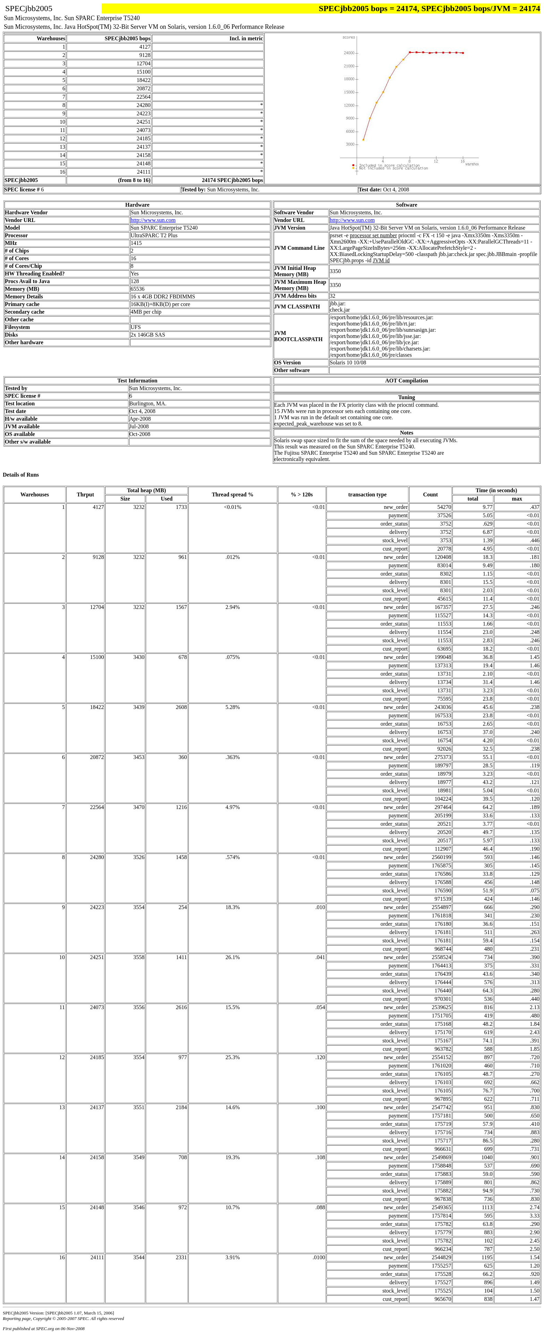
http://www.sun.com (153, 220)
